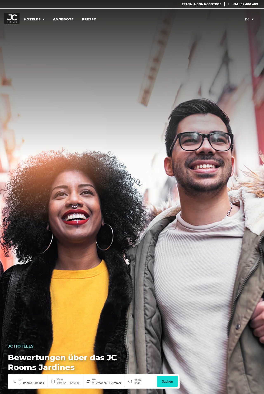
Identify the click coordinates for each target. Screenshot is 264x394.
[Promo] (144, 383)
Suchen (167, 381)
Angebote (63, 19)
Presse (89, 19)
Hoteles (34, 19)
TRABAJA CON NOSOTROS (201, 4)
